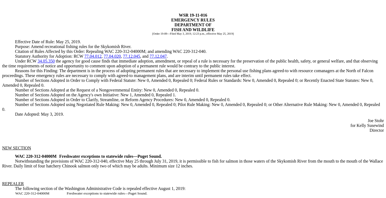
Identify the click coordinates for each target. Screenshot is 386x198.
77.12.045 (131, 56)
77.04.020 (112, 56)
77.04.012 (93, 56)
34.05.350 (46, 61)
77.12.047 (158, 56)
